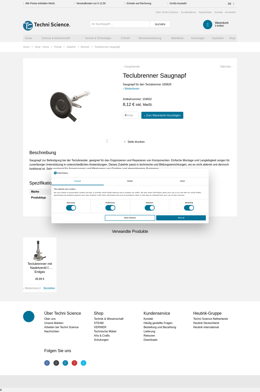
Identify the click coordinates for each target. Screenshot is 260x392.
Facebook (47, 363)
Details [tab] (130, 181)
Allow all (181, 218)
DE (231, 3)
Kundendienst (188, 12)
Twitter (83, 363)
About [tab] (182, 181)
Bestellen (47, 288)
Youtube (74, 363)
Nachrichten (205, 12)
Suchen (160, 24)
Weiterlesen (132, 88)
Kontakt (218, 12)
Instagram (56, 363)
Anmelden (230, 12)
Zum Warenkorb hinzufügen (163, 115)
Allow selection (130, 218)
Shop (98, 313)
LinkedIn (65, 363)
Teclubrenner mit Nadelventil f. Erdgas (39, 268)
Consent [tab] (77, 181)
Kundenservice (157, 313)
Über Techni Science (167, 12)
